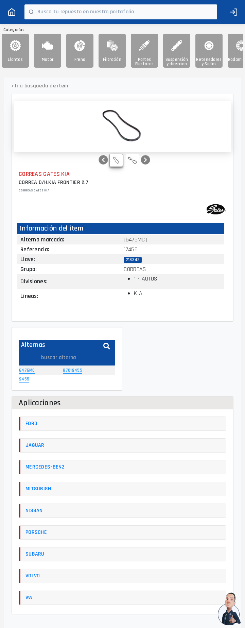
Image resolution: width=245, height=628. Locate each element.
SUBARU (35, 554)
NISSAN (34, 510)
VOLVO (32, 575)
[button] (103, 160)
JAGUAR (35, 445)
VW (29, 597)
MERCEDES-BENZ (45, 467)
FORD (31, 423)
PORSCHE (36, 532)
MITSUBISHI (39, 488)
